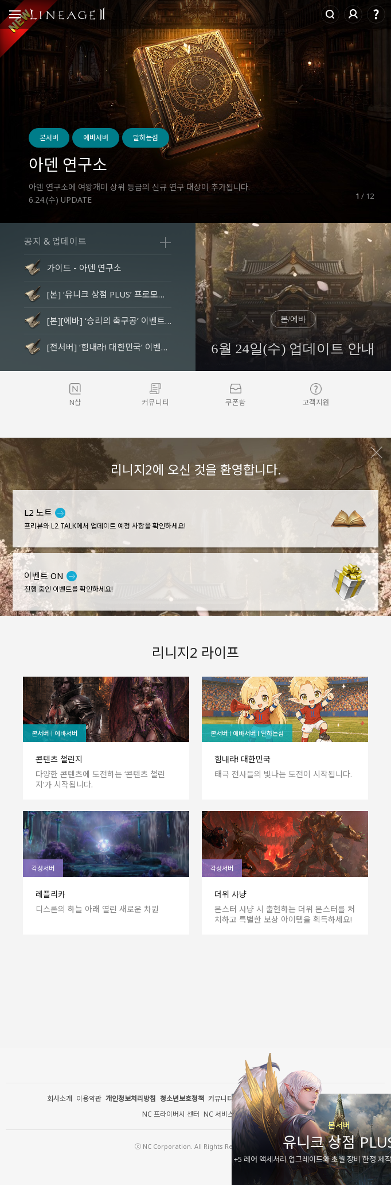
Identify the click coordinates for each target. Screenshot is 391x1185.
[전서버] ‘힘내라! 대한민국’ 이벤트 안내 (109, 347)
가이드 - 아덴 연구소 (84, 267)
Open (15, 16)
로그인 (353, 14)
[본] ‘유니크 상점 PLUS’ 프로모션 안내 (109, 294)
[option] (195, 111)
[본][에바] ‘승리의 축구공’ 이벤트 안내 (109, 320)
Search (330, 14)
